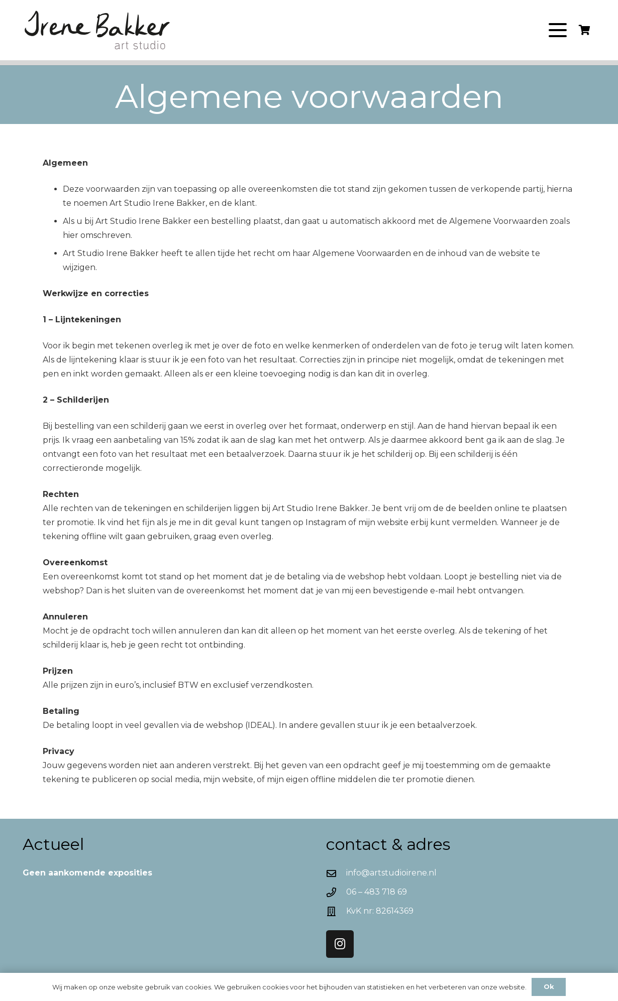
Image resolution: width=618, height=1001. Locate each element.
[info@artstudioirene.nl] (336, 873)
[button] (557, 30)
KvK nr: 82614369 (380, 911)
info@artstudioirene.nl (391, 873)
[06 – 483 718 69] (336, 892)
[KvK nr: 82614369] (336, 911)
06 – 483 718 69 (376, 892)
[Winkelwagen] (584, 30)
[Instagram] (340, 944)
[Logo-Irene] (98, 30)
